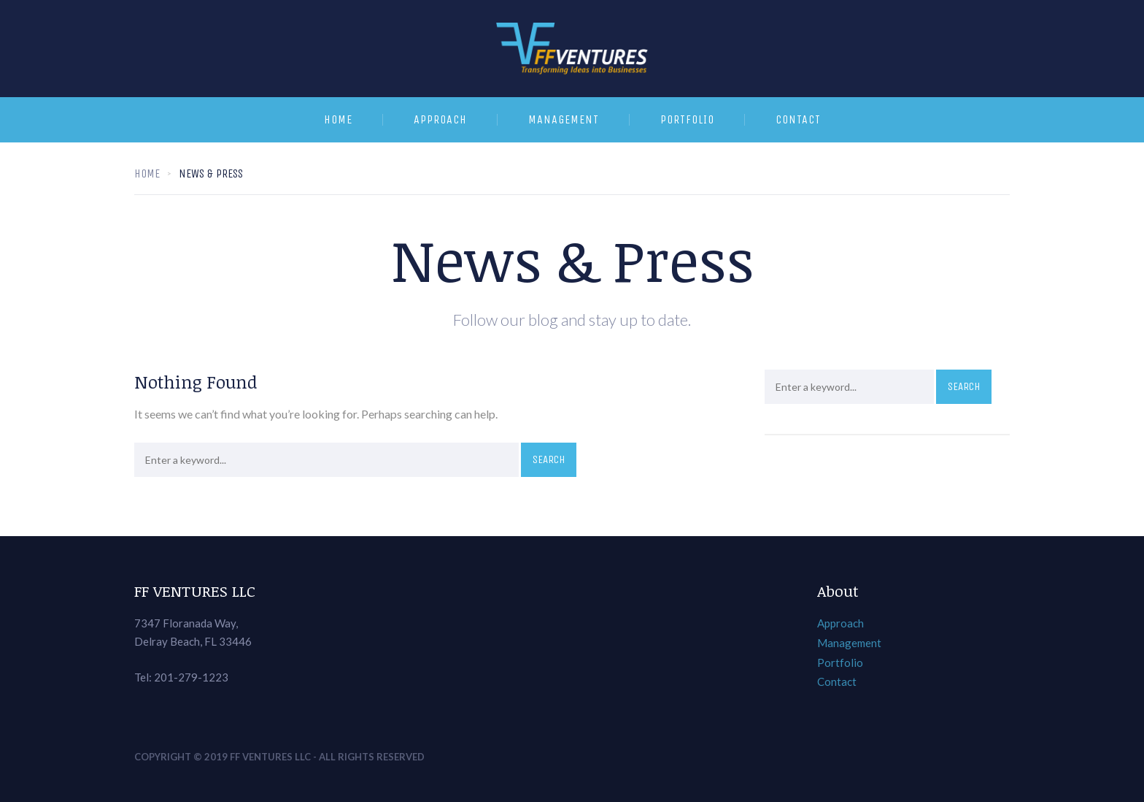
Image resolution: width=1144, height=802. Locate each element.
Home (338, 119)
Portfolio (687, 119)
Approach (440, 119)
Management (563, 119)
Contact (798, 119)
